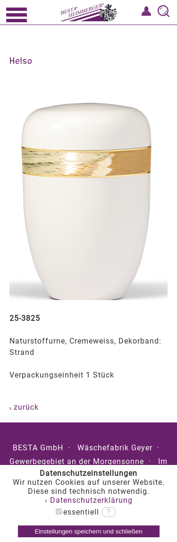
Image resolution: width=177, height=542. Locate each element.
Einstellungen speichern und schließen (88, 531)
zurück (24, 407)
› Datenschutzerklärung (89, 500)
